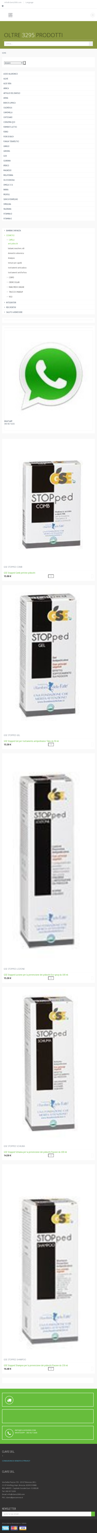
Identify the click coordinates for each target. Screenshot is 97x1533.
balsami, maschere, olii (16, 248)
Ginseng (6, 151)
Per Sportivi (9, 307)
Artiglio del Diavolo (11, 93)
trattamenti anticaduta (17, 267)
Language (29, 2)
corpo (10, 277)
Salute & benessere (12, 312)
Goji (5, 156)
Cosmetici (8, 235)
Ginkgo (6, 146)
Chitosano (7, 117)
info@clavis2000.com (12, 2)
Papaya (5, 189)
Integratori (9, 302)
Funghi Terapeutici (11, 141)
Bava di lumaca (9, 102)
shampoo (11, 258)
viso (9, 296)
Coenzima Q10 (9, 122)
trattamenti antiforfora (17, 272)
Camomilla (7, 112)
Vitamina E (7, 218)
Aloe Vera (7, 83)
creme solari (13, 282)
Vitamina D (7, 213)
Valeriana (7, 209)
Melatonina (8, 175)
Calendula (7, 107)
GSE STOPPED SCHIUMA (14, 1146)
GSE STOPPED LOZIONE (14, 969)
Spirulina (7, 204)
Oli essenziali (9, 180)
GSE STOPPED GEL (12, 735)
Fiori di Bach (8, 136)
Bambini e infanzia (12, 230)
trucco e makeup (14, 292)
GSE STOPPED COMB (13, 567)
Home (4, 53)
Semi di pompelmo (10, 199)
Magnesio (7, 170)
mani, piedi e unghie (15, 287)
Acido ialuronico (10, 74)
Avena (5, 98)
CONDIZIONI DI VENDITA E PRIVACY (16, 1461)
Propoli (6, 194)
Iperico (6, 165)
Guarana (7, 160)
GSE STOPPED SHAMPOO (15, 1359)
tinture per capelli (15, 262)
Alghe (5, 78)
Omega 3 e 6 (8, 184)
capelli (10, 239)
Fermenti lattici (10, 127)
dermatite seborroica (16, 253)
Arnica (6, 88)
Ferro (5, 131)
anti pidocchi (13, 243)
